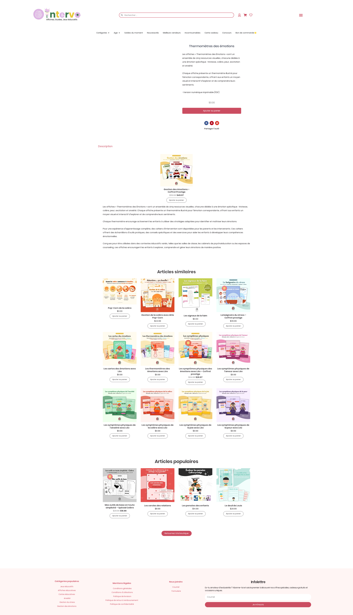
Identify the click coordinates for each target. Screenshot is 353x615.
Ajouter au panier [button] (176, 200)
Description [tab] (105, 146)
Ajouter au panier (211, 110)
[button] (301, 15)
